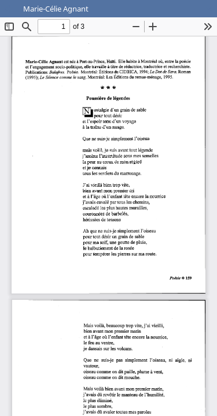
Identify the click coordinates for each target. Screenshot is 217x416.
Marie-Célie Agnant (56, 8)
